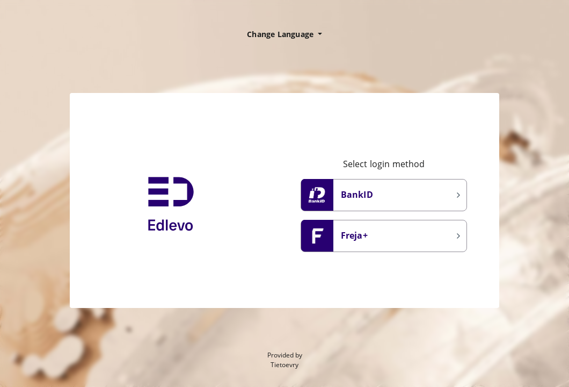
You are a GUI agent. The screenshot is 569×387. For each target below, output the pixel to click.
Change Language (281, 34)
